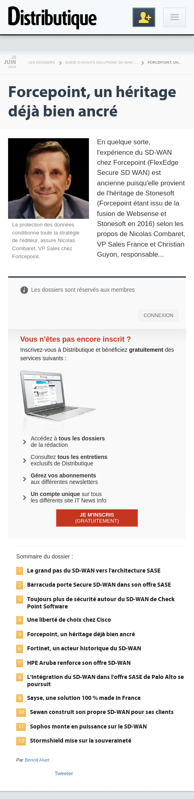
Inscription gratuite (144, 17)
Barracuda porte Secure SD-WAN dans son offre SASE (99, 584)
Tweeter (64, 773)
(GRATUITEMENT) (97, 518)
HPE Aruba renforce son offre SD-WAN (79, 662)
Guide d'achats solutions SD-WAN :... (101, 62)
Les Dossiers (41, 62)
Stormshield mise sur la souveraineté (80, 740)
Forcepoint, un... (164, 62)
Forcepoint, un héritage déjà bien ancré (81, 634)
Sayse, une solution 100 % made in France (84, 697)
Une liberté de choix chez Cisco (69, 619)
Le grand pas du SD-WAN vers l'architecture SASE (93, 570)
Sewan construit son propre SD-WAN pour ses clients (102, 712)
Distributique (52, 17)
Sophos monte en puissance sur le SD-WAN (88, 726)
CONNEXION (158, 315)
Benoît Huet (37, 759)
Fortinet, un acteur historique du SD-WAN (84, 648)
